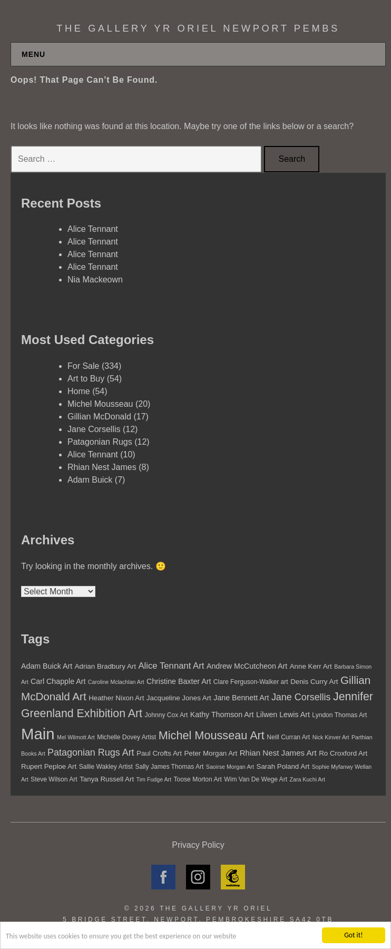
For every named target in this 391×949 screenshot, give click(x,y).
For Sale (83, 365)
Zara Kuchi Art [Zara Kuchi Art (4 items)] (307, 779)
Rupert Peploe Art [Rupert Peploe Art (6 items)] (48, 766)
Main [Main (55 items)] (38, 733)
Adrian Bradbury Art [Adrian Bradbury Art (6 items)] (105, 666)
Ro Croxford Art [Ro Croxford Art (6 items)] (343, 753)
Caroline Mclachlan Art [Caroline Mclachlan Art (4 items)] (116, 682)
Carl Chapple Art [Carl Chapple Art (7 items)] (58, 681)
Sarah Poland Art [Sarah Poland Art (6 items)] (283, 766)
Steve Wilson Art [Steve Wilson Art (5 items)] (54, 779)
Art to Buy (85, 378)
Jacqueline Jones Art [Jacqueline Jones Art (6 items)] (178, 698)
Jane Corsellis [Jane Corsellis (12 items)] (301, 697)
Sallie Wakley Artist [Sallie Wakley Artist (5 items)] (106, 766)
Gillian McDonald (99, 416)
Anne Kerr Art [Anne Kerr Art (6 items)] (311, 666)
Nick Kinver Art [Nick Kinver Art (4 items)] (330, 737)
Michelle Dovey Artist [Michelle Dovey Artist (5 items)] (126, 737)
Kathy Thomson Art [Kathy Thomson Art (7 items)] (222, 714)
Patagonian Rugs (99, 441)
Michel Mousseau (100, 403)
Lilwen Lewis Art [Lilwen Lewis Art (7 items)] (283, 714)
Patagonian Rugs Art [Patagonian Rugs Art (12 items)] (90, 752)
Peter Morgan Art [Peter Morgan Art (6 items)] (210, 753)
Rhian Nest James (101, 467)
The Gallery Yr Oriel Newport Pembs (198, 28)
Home (78, 391)
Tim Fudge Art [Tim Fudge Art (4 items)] (154, 779)
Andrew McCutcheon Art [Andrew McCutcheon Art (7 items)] (247, 666)
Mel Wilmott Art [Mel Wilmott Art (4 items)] (76, 737)
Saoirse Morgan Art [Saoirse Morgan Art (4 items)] (230, 767)
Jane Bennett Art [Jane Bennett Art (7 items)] (241, 697)
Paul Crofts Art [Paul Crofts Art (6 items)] (159, 753)
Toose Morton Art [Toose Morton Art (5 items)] (198, 779)
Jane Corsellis (93, 429)
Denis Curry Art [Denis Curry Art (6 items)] (314, 682)
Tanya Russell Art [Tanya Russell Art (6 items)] (107, 779)
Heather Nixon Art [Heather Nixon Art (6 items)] (116, 698)
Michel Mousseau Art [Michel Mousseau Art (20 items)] (212, 735)
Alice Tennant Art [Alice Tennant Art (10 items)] (171, 666)
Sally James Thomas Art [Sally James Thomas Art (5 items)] (169, 766)
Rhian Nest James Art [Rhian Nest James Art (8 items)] (278, 752)
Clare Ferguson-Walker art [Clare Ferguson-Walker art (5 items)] (250, 682)
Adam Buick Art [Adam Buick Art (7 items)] (46, 666)
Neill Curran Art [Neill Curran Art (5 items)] (288, 737)
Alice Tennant (92, 228)
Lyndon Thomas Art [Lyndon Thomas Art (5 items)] (339, 715)
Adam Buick (89, 479)
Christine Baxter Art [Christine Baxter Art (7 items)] (178, 681)
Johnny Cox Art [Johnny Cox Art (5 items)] (166, 715)
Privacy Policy (198, 844)
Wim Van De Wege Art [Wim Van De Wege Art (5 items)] (255, 779)
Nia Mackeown (95, 279)
